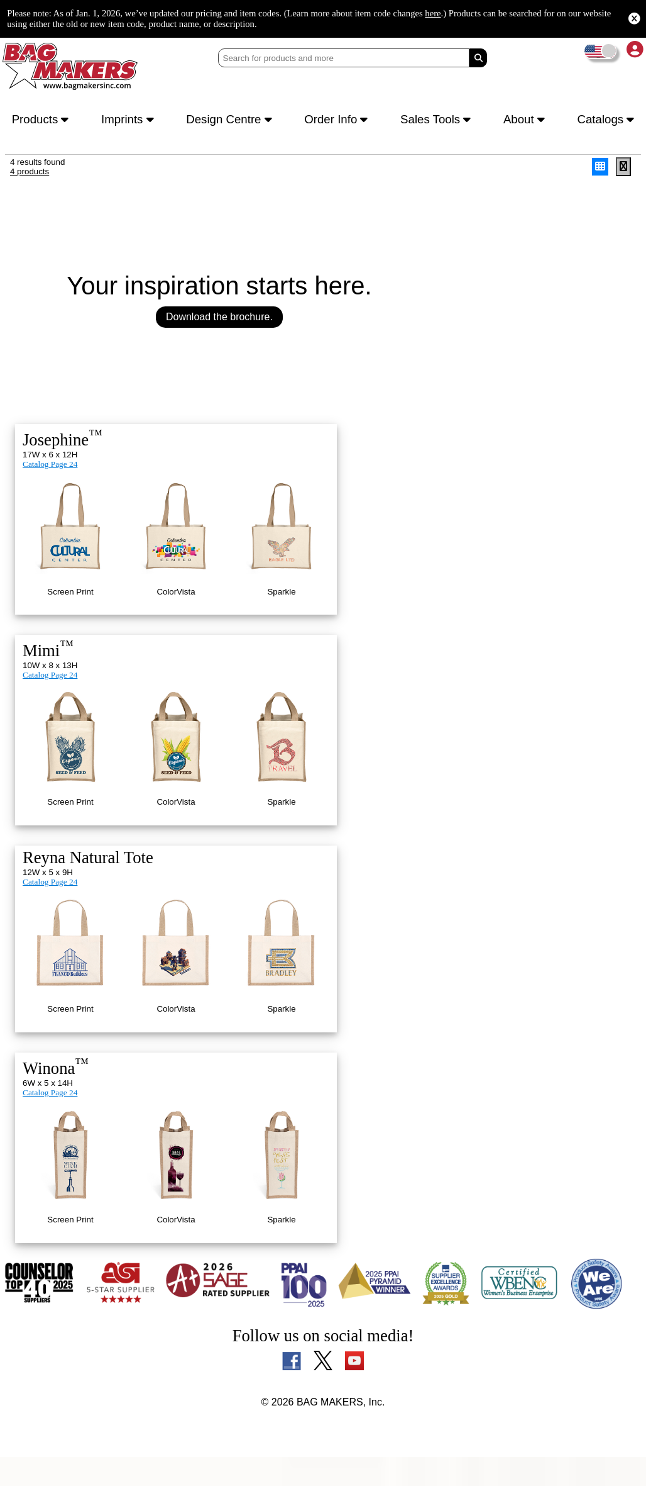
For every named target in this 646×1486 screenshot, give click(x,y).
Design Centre (231, 120)
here (528, 12)
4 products (30, 176)
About (525, 120)
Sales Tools (438, 120)
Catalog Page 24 (52, 472)
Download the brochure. (219, 322)
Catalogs (604, 120)
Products (43, 120)
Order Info (339, 120)
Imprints (129, 120)
